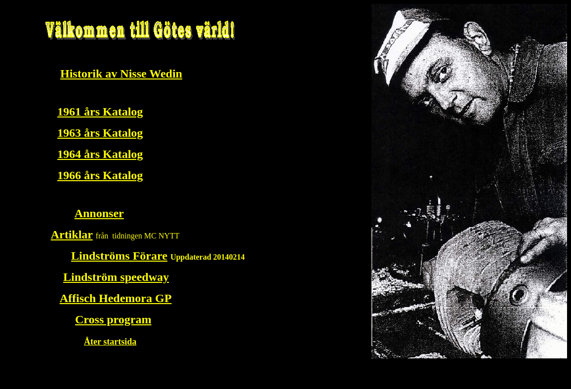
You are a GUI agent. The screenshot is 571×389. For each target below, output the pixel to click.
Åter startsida (110, 342)
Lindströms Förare (119, 255)
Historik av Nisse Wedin (121, 73)
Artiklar (72, 234)
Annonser (99, 213)
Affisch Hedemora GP (116, 298)
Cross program (113, 319)
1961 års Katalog (100, 111)
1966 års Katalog (100, 175)
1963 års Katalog (100, 132)
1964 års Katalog (100, 154)
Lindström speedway (116, 277)
